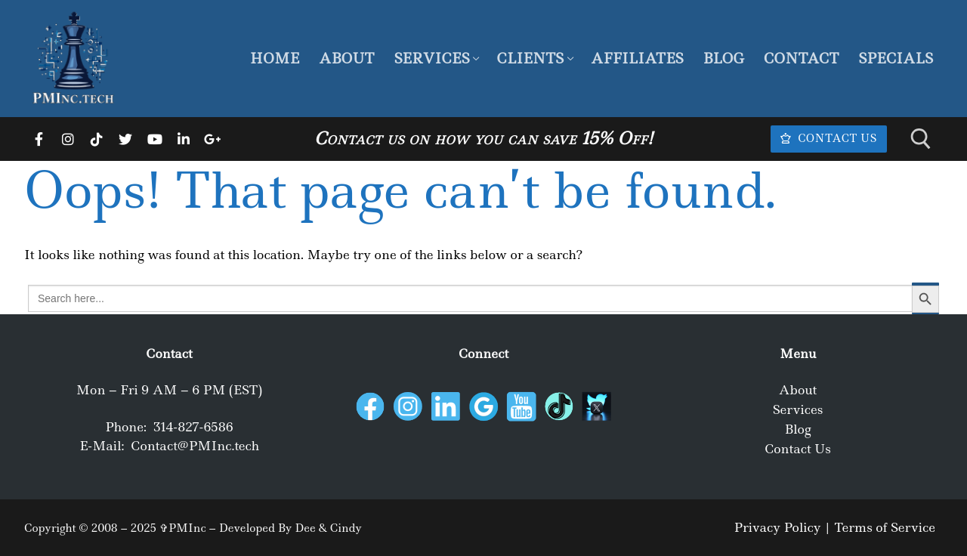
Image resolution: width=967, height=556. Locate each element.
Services (798, 409)
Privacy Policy (777, 527)
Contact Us (828, 138)
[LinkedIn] (183, 139)
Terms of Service (884, 527)
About (798, 389)
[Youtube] (155, 139)
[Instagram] (67, 139)
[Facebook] (38, 139)
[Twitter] (125, 139)
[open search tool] (921, 139)
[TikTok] (97, 139)
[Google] (212, 139)
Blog (798, 429)
